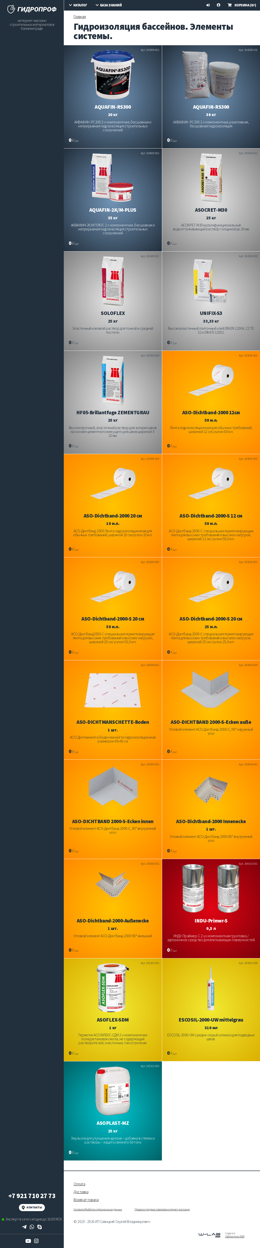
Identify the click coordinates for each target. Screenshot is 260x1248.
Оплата (79, 1183)
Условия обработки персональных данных (98, 1209)
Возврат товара (86, 1199)
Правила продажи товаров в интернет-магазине (162, 1209)
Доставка (81, 1191)
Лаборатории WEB (234, 1236)
